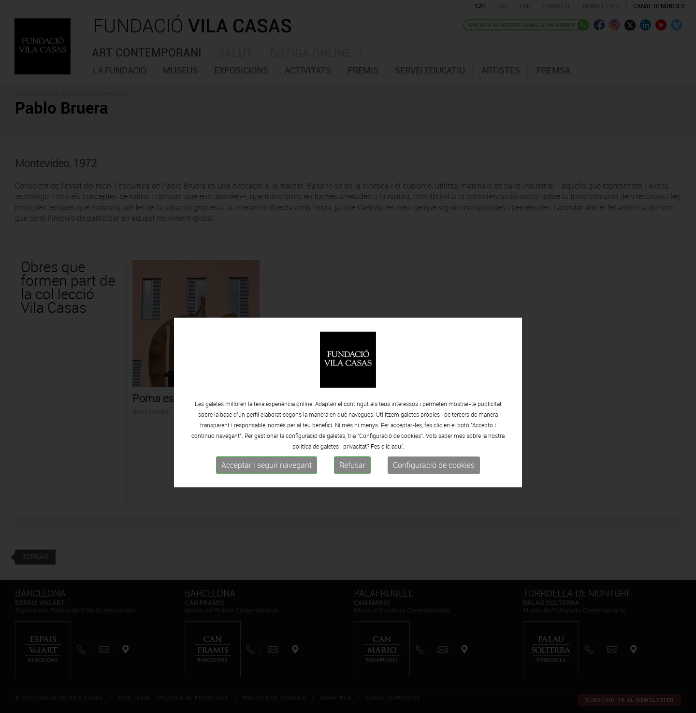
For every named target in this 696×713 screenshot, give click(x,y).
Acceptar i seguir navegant (266, 480)
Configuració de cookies (434, 480)
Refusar (352, 480)
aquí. (398, 461)
